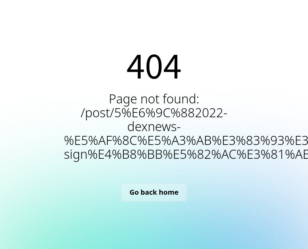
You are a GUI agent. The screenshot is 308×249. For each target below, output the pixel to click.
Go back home (154, 192)
